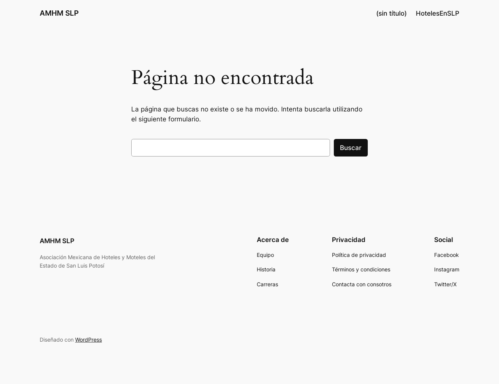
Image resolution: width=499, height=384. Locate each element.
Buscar (351, 148)
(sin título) (391, 13)
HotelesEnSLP (437, 13)
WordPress (88, 339)
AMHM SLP (59, 13)
